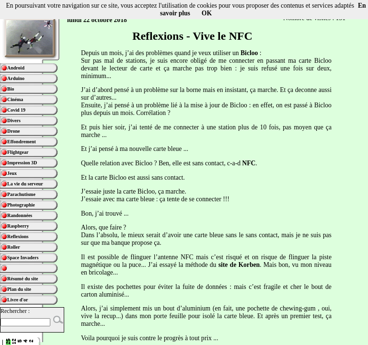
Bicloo (249, 53)
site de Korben (239, 264)
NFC (248, 163)
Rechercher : (15, 311)
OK (207, 13)
